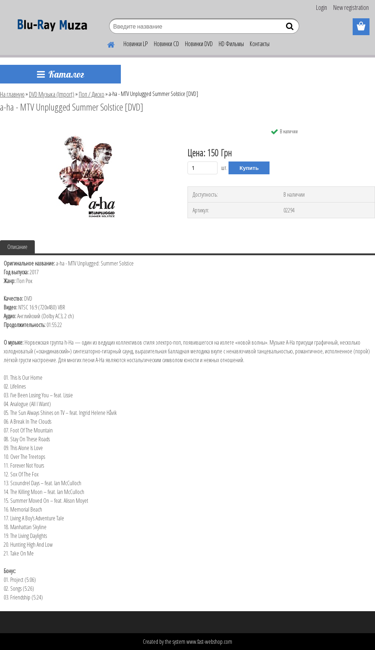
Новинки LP (135, 43)
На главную (12, 94)
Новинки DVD (199, 43)
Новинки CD (166, 43)
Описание (17, 247)
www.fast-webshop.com (209, 642)
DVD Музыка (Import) (51, 94)
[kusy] (203, 167)
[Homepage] (106, 43)
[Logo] (50, 27)
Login (321, 7)
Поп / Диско (91, 94)
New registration (351, 7)
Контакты (260, 43)
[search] (290, 27)
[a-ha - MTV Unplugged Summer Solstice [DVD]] (87, 127)
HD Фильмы (231, 43)
